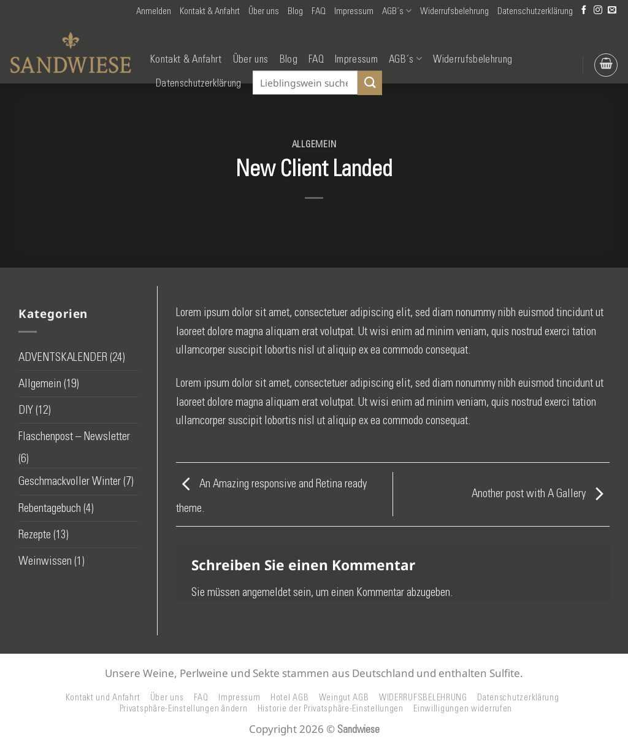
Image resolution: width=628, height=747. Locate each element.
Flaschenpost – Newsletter (74, 436)
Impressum (353, 11)
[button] (153, 11)
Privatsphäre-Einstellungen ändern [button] (184, 708)
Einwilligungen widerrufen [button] (462, 708)
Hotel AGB (289, 697)
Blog (295, 11)
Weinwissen (45, 561)
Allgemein (314, 144)
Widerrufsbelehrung (454, 11)
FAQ (319, 11)
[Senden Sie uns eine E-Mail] (612, 11)
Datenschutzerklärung (535, 11)
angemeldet (266, 592)
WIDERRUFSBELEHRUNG (423, 697)
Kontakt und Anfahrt (103, 697)
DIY (25, 410)
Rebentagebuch (49, 508)
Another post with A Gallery (541, 493)
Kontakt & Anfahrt (210, 11)
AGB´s (397, 11)
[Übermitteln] (370, 83)
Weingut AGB (344, 697)
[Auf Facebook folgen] (584, 11)
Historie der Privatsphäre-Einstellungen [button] (331, 708)
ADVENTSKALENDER (62, 357)
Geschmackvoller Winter (69, 481)
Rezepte (34, 534)
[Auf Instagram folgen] (598, 11)
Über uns (263, 11)
